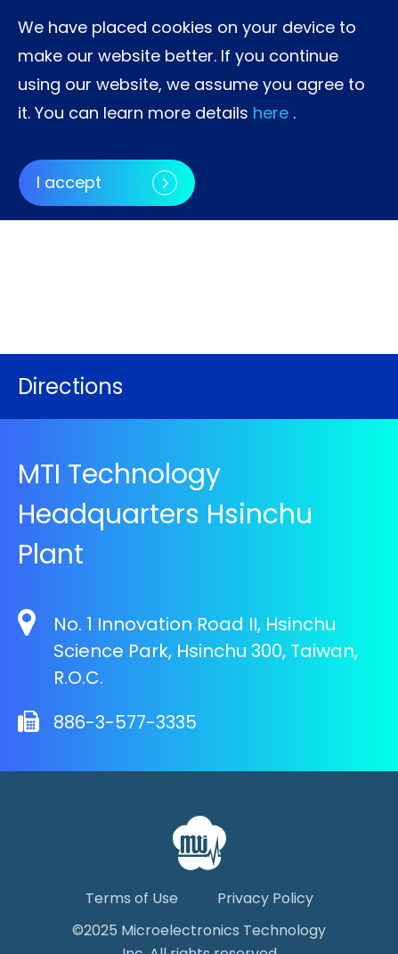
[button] (289, 246)
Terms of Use (131, 898)
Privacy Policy (265, 898)
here (270, 113)
